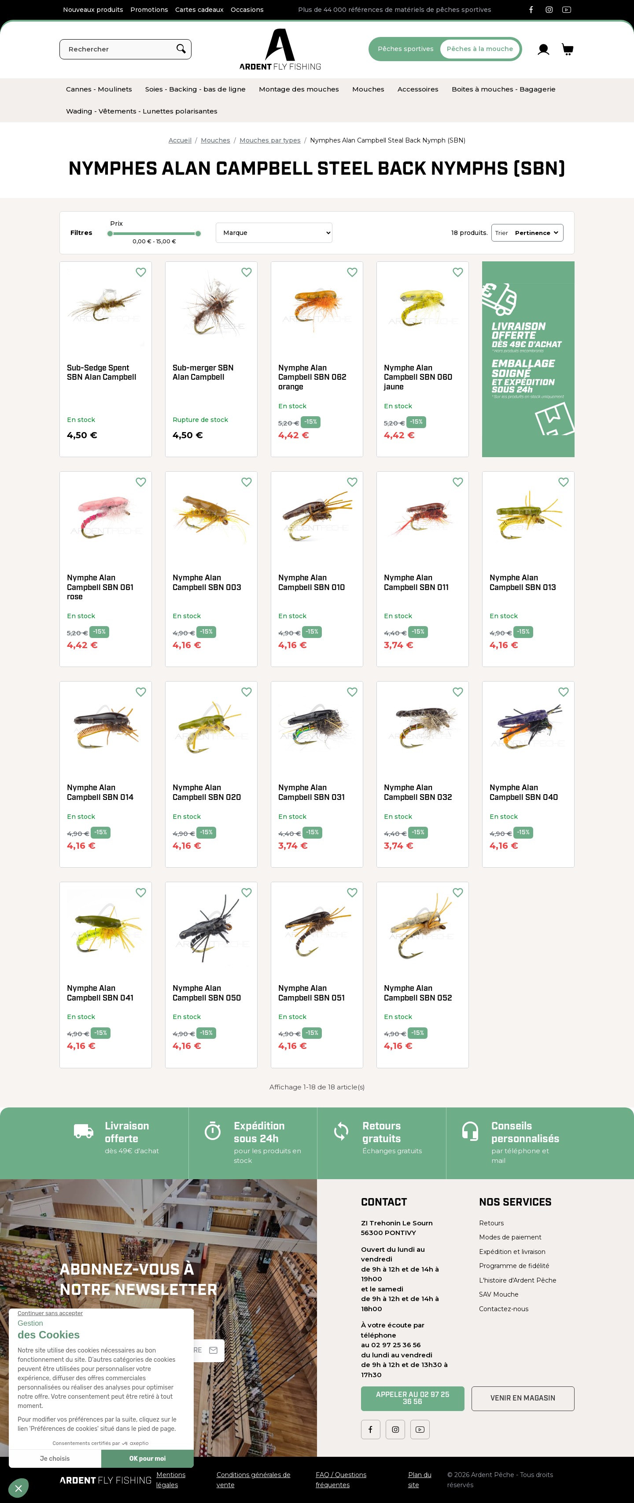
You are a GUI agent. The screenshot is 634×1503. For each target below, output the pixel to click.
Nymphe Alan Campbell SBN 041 (100, 994)
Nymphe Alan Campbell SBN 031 (311, 793)
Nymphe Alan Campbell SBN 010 (311, 583)
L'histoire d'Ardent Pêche (518, 1280)
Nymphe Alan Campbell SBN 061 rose (100, 587)
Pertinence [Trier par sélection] (537, 232)
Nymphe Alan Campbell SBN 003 (207, 583)
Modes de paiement (510, 1237)
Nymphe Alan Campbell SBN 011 (416, 583)
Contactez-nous (503, 1309)
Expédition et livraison (512, 1252)
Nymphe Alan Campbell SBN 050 (207, 994)
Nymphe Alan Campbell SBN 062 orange (312, 378)
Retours (491, 1223)
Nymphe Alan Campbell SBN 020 (207, 793)
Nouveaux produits (93, 10)
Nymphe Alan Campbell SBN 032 (418, 793)
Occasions (247, 10)
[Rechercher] (125, 49)
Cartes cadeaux (199, 10)
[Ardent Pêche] (280, 49)
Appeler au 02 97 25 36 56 (413, 1399)
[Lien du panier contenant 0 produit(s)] (568, 49)
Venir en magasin (522, 1398)
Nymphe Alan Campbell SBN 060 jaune (418, 378)
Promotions (149, 10)
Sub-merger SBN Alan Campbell (203, 373)
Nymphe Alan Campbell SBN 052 (418, 994)
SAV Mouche (499, 1294)
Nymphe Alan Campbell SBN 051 (311, 994)
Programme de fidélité (514, 1266)
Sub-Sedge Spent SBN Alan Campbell (101, 373)
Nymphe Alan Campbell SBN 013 (523, 583)
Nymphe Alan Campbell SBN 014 (100, 793)
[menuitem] (99, 89)
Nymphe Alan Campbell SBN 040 (524, 793)
